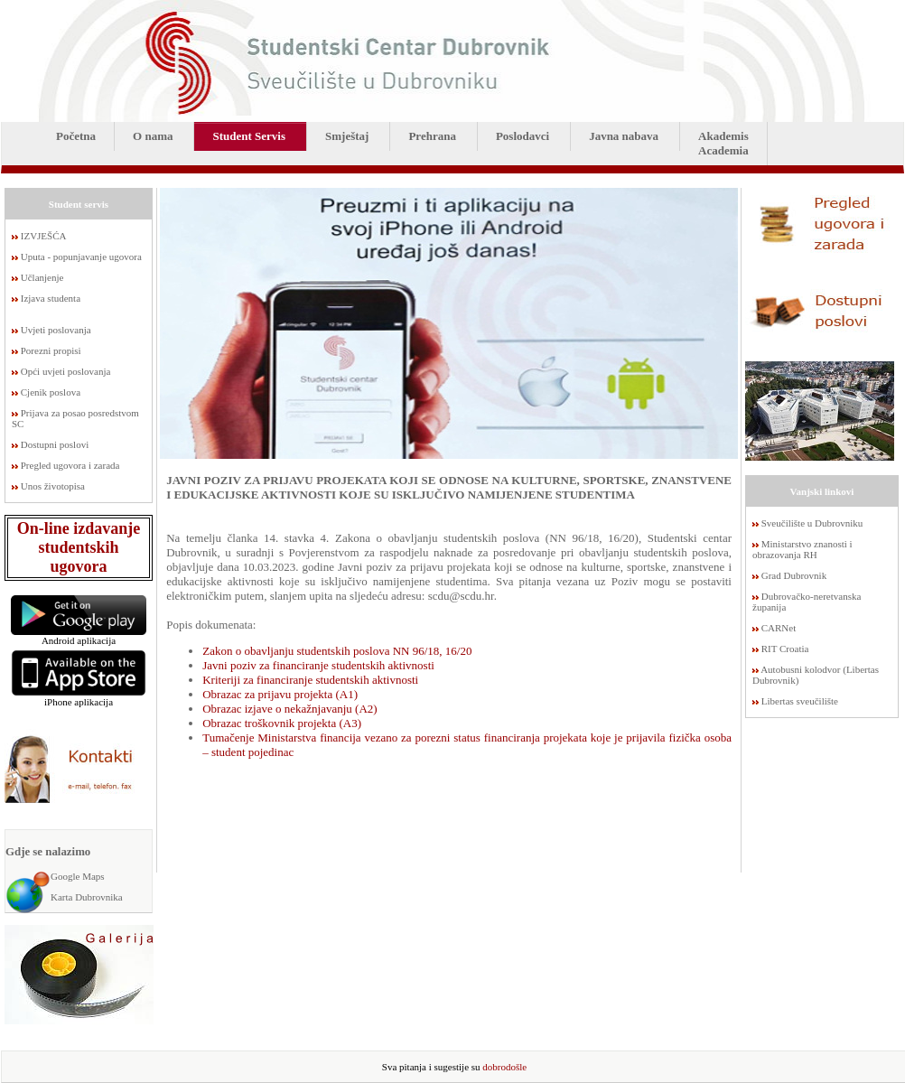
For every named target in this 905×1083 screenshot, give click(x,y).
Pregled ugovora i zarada (70, 465)
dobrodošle (504, 1066)
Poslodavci (522, 136)
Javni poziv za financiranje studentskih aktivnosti (318, 665)
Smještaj (347, 136)
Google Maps (78, 876)
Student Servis (248, 136)
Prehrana (431, 136)
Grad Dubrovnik (793, 575)
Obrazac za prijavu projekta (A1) (280, 694)
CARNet (779, 627)
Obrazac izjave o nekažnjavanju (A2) (289, 708)
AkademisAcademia (723, 143)
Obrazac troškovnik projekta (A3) (281, 723)
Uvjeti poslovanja (56, 329)
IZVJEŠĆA (44, 235)
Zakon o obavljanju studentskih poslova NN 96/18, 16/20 (336, 651)
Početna (76, 136)
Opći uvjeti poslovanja (66, 371)
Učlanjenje (42, 277)
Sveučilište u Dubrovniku (812, 523)
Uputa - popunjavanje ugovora (81, 256)
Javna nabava (623, 136)
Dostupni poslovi (55, 444)
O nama (153, 136)
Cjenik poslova (50, 392)
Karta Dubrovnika (87, 897)
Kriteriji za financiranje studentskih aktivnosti (310, 679)
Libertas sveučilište (799, 701)
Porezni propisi (51, 350)
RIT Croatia (785, 648)
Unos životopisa (53, 486)
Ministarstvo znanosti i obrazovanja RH (802, 549)
